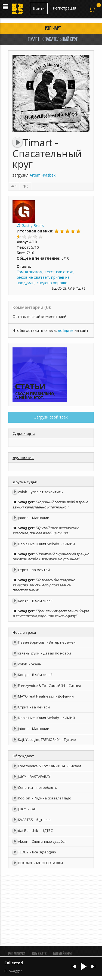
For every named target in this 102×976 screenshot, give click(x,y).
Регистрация (64, 8)
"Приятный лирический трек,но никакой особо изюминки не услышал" (51, 556)
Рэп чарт (53, 28)
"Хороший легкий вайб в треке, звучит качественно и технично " (51, 504)
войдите (65, 330)
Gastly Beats (32, 225)
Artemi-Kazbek (42, 175)
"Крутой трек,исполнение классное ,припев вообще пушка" (46, 530)
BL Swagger (23, 501)
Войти (39, 8)
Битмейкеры (62, 954)
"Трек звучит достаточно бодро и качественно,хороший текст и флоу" (51, 613)
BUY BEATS (39, 954)
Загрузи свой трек (51, 417)
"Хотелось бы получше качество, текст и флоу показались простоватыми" (44, 584)
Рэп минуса (17, 954)
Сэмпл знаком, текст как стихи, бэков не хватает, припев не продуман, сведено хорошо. (46, 277)
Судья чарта (24, 433)
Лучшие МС (23, 457)
